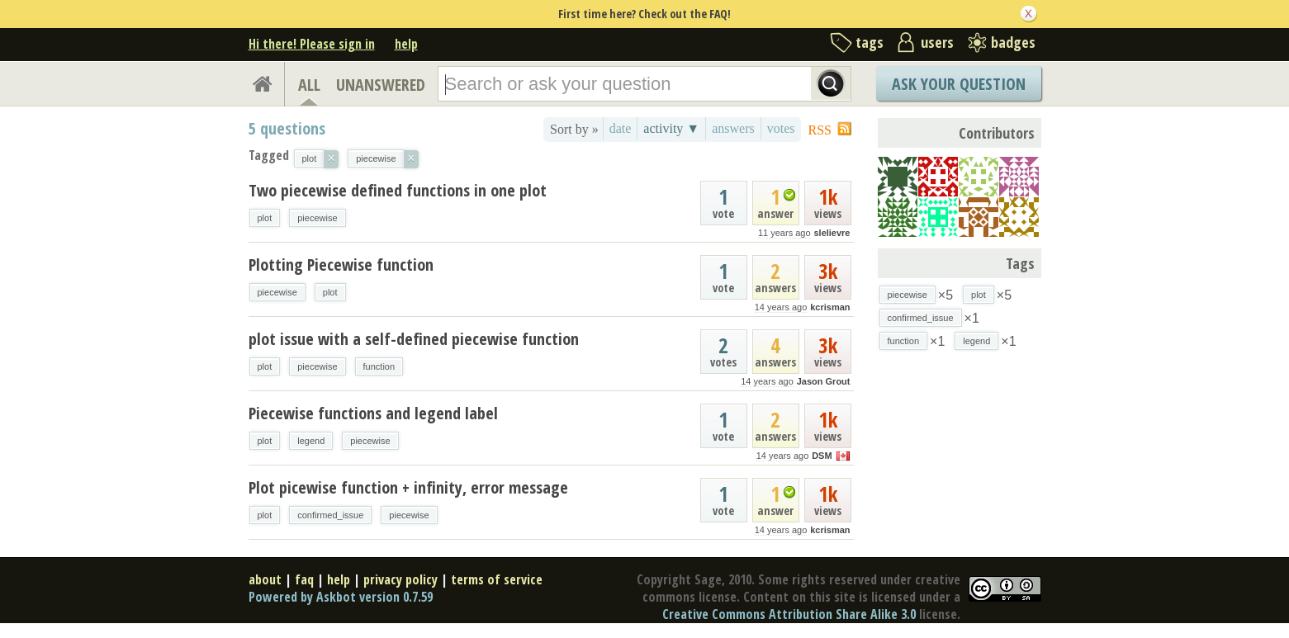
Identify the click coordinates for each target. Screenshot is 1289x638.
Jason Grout (824, 381)
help (406, 44)
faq (304, 579)
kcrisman (830, 307)
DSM (822, 456)
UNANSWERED (380, 84)
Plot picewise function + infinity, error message (408, 487)
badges (1013, 42)
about (265, 579)
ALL (309, 84)
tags (869, 42)
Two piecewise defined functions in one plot (398, 190)
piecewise (317, 218)
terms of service (497, 579)
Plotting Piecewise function (341, 264)
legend (311, 441)
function (379, 366)
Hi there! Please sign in (312, 44)
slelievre (831, 233)
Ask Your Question (959, 84)
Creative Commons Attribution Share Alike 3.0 (789, 614)
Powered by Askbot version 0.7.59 (341, 597)
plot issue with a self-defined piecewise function (414, 339)
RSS (820, 130)
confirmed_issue (330, 515)
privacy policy (400, 579)
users (937, 42)
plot (265, 218)
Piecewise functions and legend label (373, 413)
